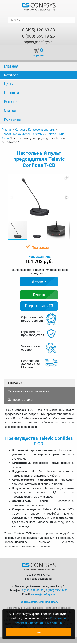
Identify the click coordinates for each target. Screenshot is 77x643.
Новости (11, 92)
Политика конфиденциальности (38, 601)
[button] (66, 178)
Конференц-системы (41, 129)
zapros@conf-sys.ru (38, 42)
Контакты (12, 119)
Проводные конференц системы (23, 134)
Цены (9, 84)
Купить (39, 294)
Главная (11, 66)
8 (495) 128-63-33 (38, 30)
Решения (12, 101)
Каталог (11, 75)
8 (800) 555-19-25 (38, 36)
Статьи (10, 110)
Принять (38, 632)
